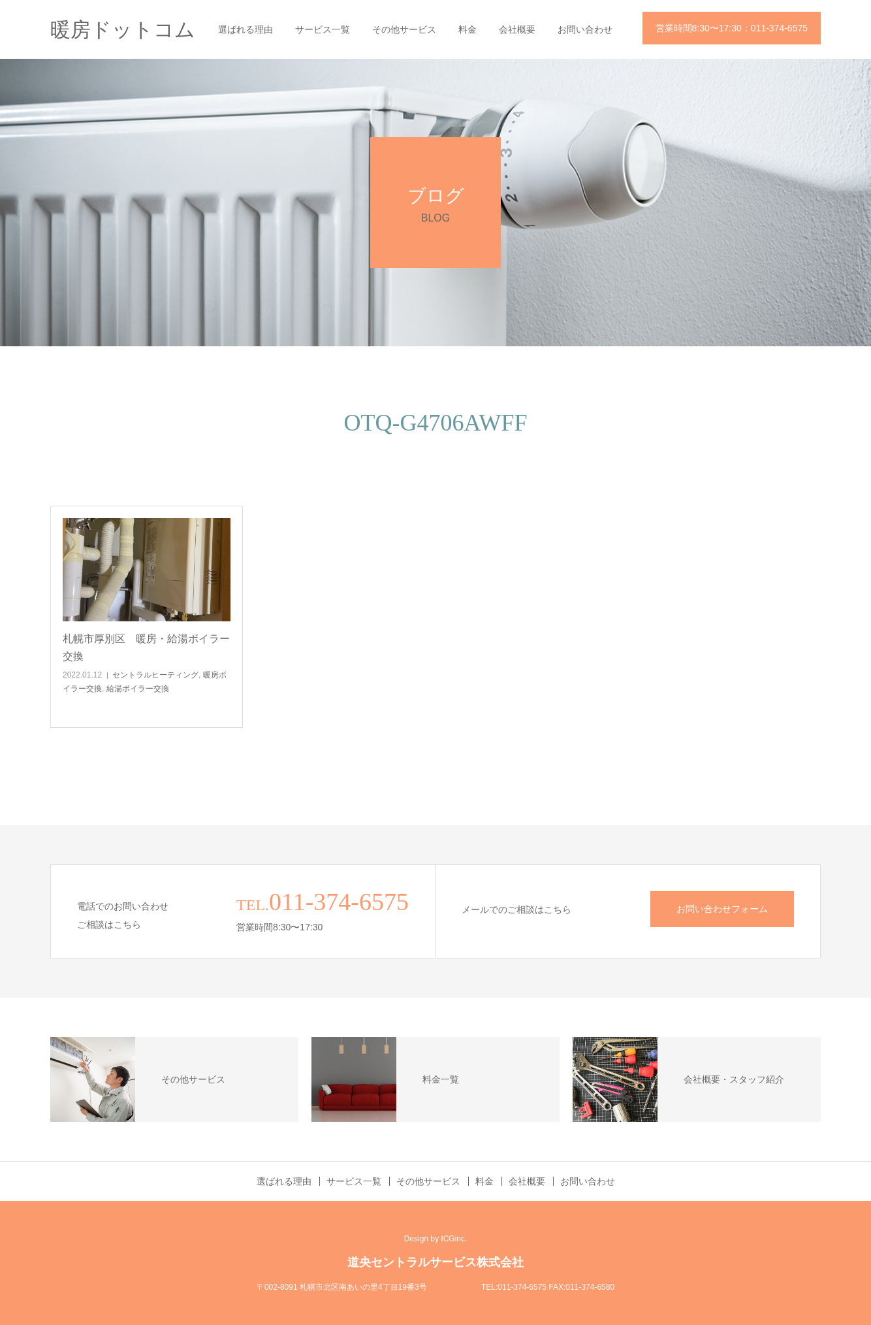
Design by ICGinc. (435, 1238)
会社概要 (517, 29)
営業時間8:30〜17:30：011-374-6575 (732, 28)
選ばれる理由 (245, 29)
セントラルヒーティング (155, 674)
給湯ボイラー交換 (137, 688)
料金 (467, 29)
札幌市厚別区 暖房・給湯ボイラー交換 (146, 647)
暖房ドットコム (122, 29)
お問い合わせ (585, 29)
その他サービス (404, 29)
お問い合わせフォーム (722, 909)
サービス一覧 (322, 29)
